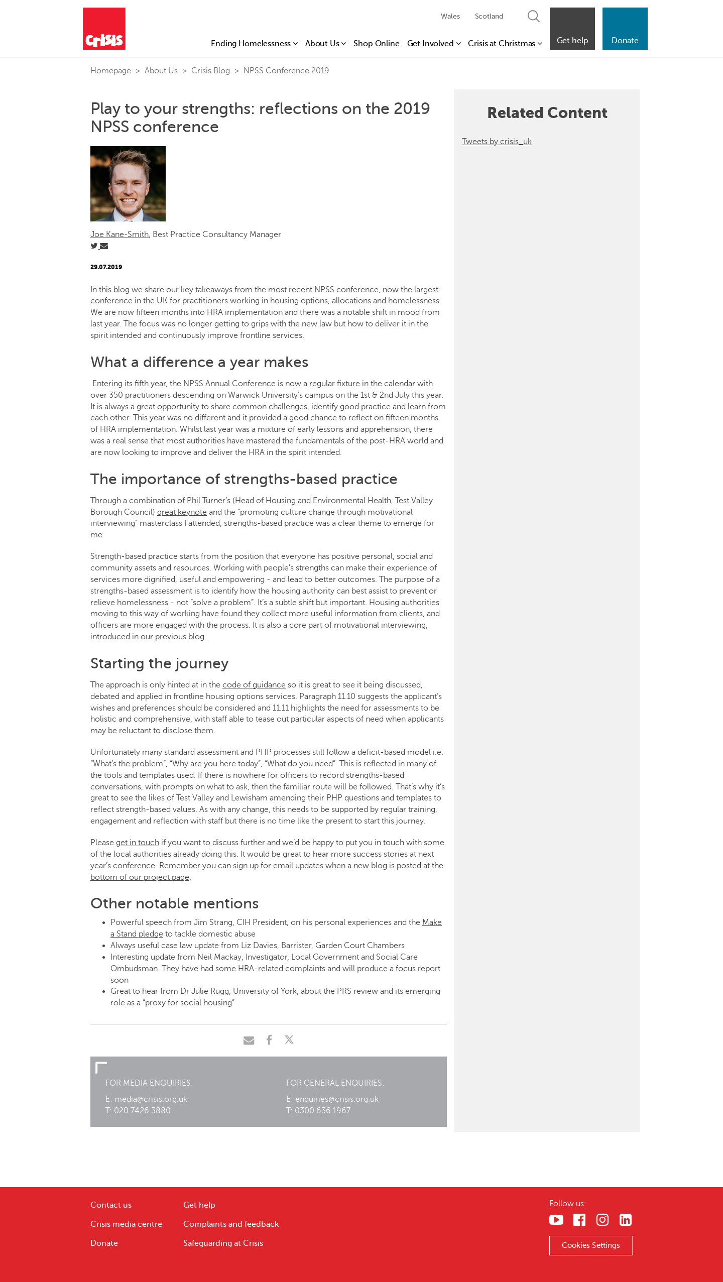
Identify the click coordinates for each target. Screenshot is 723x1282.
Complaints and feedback (231, 1224)
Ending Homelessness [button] (254, 43)
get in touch (137, 842)
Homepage (110, 70)
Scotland (489, 16)
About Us (161, 70)
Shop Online (376, 43)
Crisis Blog (210, 70)
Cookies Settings (591, 1245)
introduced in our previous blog (147, 636)
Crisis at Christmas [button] (505, 43)
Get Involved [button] (434, 43)
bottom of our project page (139, 877)
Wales (450, 16)
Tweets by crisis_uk (497, 141)
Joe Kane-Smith (119, 234)
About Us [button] (325, 43)
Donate (104, 1243)
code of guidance (254, 684)
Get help (199, 1205)
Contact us (111, 1205)
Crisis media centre (126, 1224)
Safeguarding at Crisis (223, 1243)
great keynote (182, 512)
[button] (572, 29)
